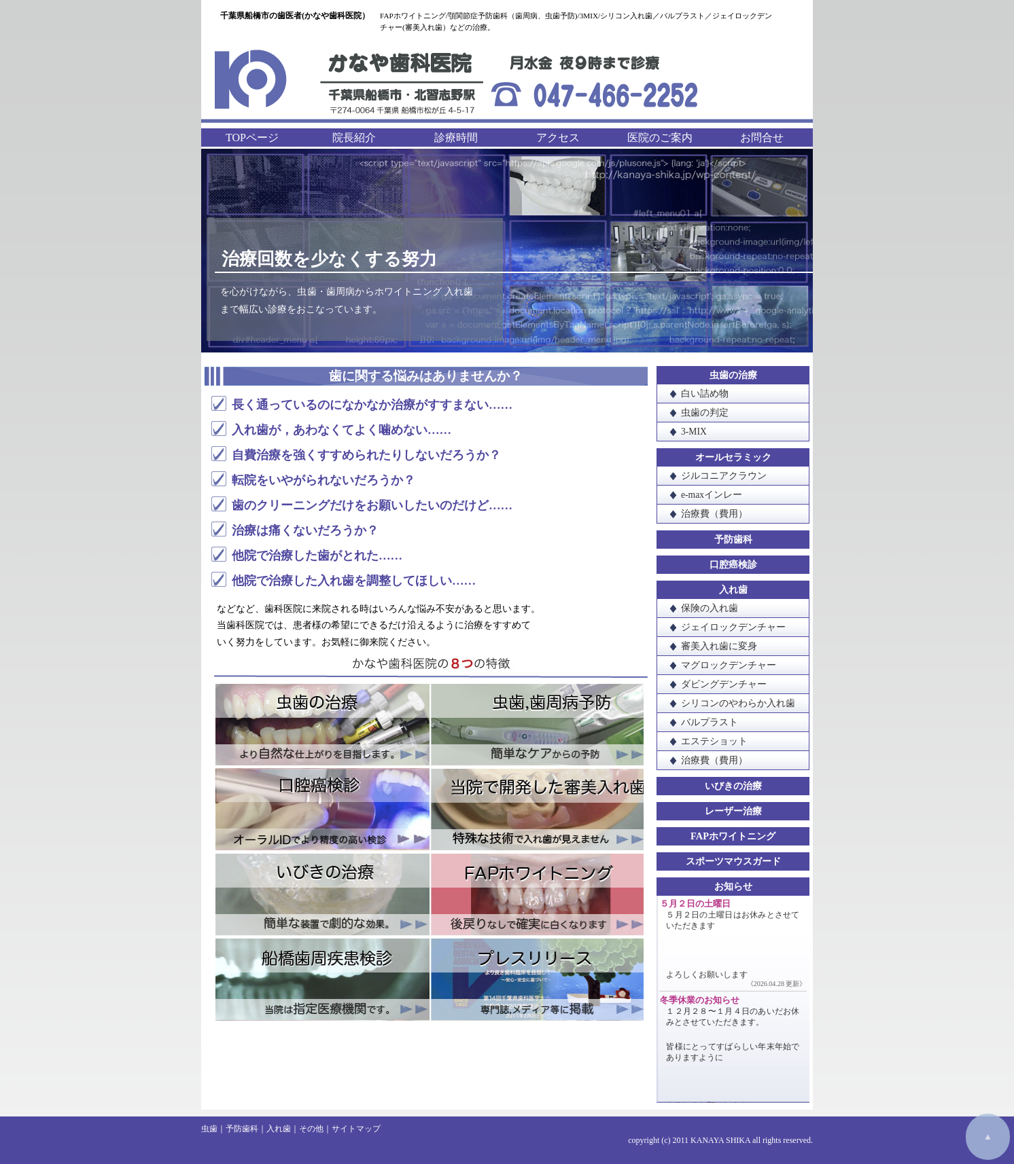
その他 (311, 1128)
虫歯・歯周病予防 (537, 726)
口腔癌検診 (322, 810)
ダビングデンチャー (724, 684)
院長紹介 (354, 137)
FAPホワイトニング (537, 894)
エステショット (714, 741)
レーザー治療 (733, 810)
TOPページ (252, 137)
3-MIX (694, 431)
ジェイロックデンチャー (733, 627)
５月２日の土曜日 (695, 904)
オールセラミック (733, 457)
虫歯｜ (213, 1128)
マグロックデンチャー (728, 665)
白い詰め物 (705, 393)
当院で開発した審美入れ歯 (537, 810)
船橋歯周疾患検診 (322, 978)
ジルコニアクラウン (724, 476)
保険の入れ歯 (709, 608)
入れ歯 (733, 589)
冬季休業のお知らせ (699, 1000)
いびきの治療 (322, 894)
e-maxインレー (711, 495)
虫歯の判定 (705, 412)
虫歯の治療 (322, 726)
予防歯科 (733, 539)
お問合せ (762, 137)
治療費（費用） (714, 514)
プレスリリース (537, 978)
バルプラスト (709, 722)
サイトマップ (356, 1128)
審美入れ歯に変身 (719, 646)
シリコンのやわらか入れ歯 (738, 703)
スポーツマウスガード (733, 861)
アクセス (558, 137)
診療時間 (456, 137)
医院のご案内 (660, 137)
